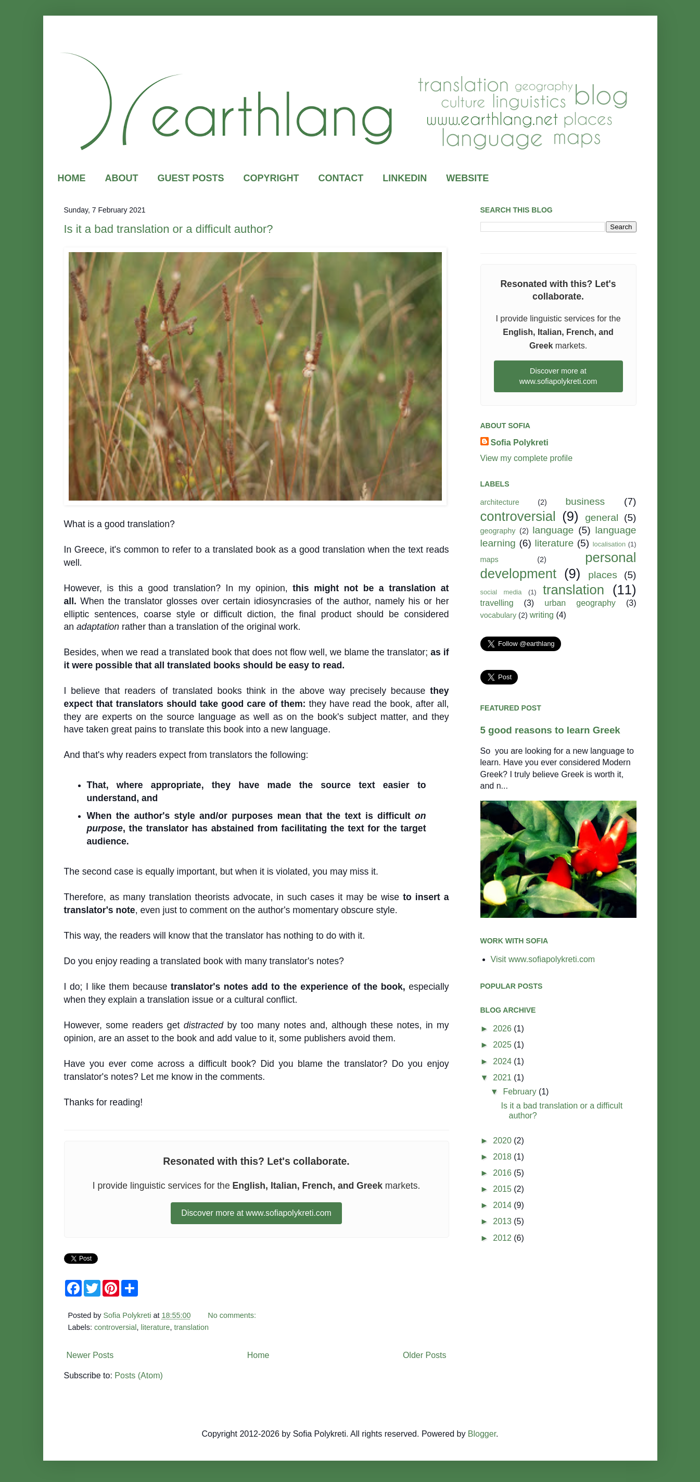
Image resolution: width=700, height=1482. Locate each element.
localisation (609, 544)
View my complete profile (526, 458)
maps (489, 559)
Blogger (482, 1433)
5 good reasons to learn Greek (550, 730)
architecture (499, 502)
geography (498, 531)
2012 (503, 1238)
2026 (503, 1028)
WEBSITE (467, 178)
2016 (503, 1172)
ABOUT (121, 178)
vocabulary (498, 615)
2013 (503, 1221)
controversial (115, 1327)
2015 (503, 1189)
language (553, 530)
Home (258, 1355)
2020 (503, 1140)
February (520, 1091)
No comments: (233, 1315)
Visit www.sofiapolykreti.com (543, 959)
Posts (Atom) (138, 1375)
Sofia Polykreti (520, 442)
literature (155, 1327)
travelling (497, 603)
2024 (503, 1061)
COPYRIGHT (271, 178)
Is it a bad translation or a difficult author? (168, 228)
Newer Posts (90, 1355)
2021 (503, 1077)
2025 (503, 1044)
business (585, 501)
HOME (72, 178)
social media (501, 592)
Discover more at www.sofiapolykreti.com (256, 1213)
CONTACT (341, 178)
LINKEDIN (405, 178)
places (602, 574)
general (601, 517)
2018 (503, 1156)
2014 (503, 1205)
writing (542, 615)
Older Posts (425, 1355)
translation (191, 1327)
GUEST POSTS (191, 178)
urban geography (580, 603)
